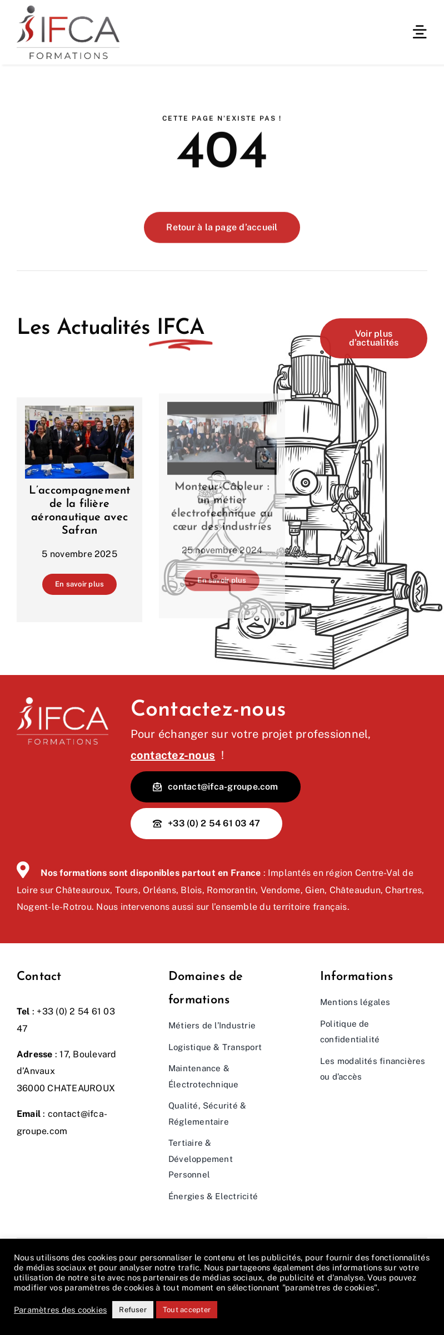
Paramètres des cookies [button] (60, 1309)
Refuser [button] (133, 1310)
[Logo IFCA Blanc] (62, 701)
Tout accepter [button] (187, 1310)
